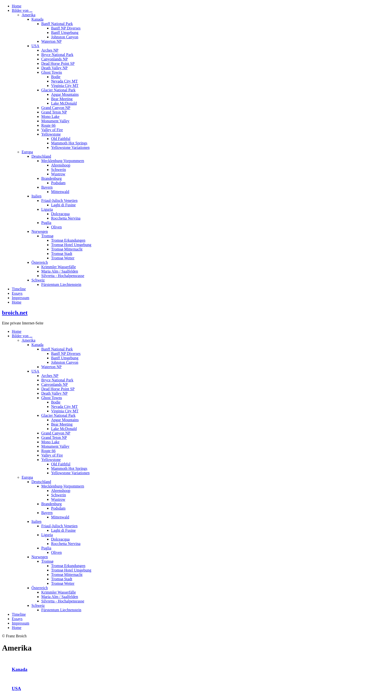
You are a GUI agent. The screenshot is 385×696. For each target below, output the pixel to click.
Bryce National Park (57, 55)
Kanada (37, 19)
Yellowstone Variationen (70, 147)
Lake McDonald (64, 103)
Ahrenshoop (60, 165)
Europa (27, 152)
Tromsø (47, 236)
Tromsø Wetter (62, 258)
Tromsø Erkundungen (68, 240)
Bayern (47, 187)
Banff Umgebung (64, 32)
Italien (36, 196)
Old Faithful (60, 139)
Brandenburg (51, 178)
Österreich (39, 262)
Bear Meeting (62, 99)
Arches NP (49, 50)
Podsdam (58, 183)
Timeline (19, 289)
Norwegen (39, 231)
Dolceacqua (60, 214)
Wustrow (58, 174)
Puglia (46, 223)
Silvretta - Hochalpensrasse (62, 276)
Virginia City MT (65, 86)
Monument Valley (55, 121)
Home (16, 6)
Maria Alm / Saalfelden (59, 271)
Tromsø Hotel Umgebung (71, 245)
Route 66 (48, 125)
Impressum (20, 298)
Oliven (56, 227)
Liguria (47, 209)
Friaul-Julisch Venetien (59, 200)
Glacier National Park (58, 90)
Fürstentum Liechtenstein (61, 284)
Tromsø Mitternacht (66, 249)
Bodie (55, 77)
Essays (17, 293)
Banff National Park (57, 24)
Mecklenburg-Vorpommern (62, 161)
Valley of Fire (52, 130)
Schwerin (58, 169)
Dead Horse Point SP (58, 63)
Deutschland (41, 156)
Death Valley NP (54, 68)
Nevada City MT (64, 81)
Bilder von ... (22, 10)
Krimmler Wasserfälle (58, 267)
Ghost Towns (51, 72)
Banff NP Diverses (66, 28)
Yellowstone (51, 134)
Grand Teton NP (54, 112)
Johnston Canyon (64, 37)
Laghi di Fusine (63, 205)
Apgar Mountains (65, 94)
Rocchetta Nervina (66, 218)
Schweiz (38, 280)
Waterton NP (51, 41)
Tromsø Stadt (61, 253)
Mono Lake (50, 116)
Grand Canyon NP (55, 108)
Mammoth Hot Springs (69, 143)
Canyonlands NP (54, 59)
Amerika (28, 15)
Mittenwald (60, 192)
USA (35, 46)
